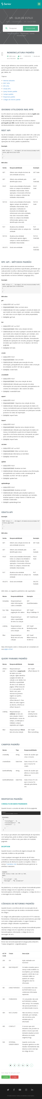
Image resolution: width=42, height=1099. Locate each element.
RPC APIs (6, 86)
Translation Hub (11, 864)
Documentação (17, 22)
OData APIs (7, 89)
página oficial (8, 649)
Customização (24, 33)
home (8, 22)
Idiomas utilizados (9, 80)
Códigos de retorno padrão (12, 99)
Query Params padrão (10, 91)
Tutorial (32, 33)
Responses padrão (9, 97)
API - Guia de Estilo (30, 22)
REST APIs (6, 83)
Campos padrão (8, 94)
